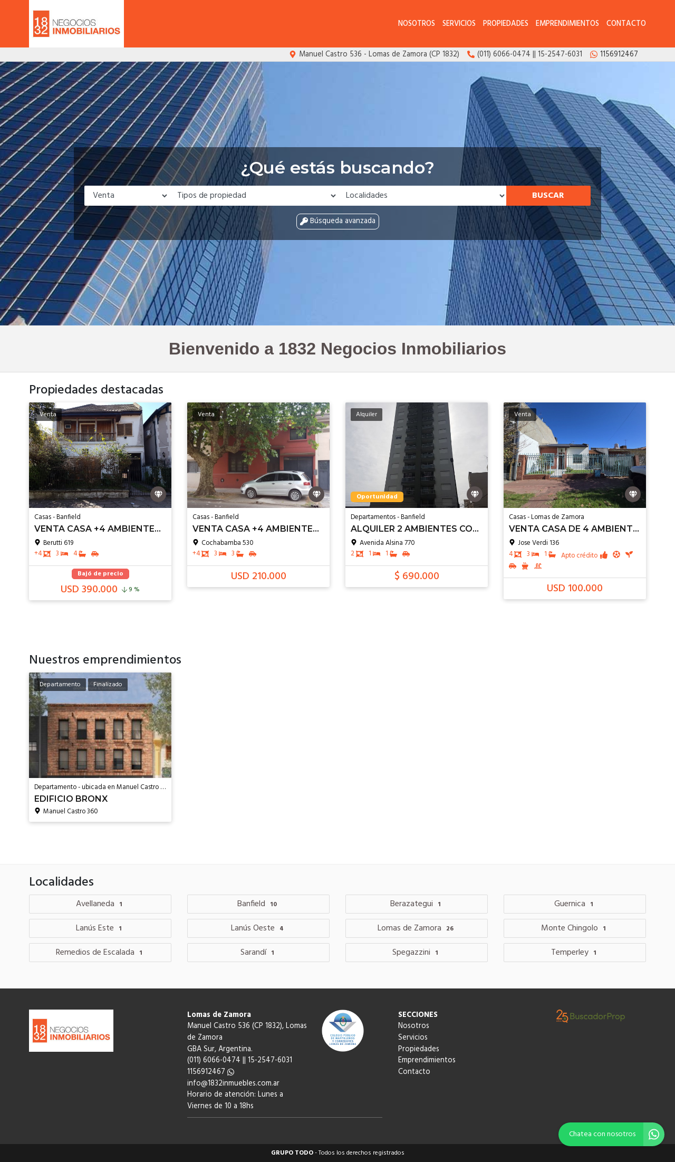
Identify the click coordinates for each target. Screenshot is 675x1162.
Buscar (548, 196)
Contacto (626, 24)
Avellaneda (100, 904)
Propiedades (505, 24)
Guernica (575, 904)
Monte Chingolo (575, 928)
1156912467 (210, 1072)
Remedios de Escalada (100, 952)
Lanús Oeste (258, 928)
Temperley (575, 952)
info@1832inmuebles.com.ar (233, 1084)
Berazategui (416, 904)
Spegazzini (416, 952)
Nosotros (416, 24)
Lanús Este (100, 928)
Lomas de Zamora (417, 928)
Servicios (459, 24)
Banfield (258, 904)
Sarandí (258, 952)
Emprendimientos (567, 24)
